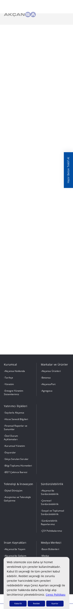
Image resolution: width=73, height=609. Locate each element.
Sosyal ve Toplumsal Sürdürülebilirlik (52, 512)
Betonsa (46, 377)
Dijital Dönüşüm (13, 490)
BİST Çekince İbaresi (16, 472)
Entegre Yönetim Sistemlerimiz (13, 392)
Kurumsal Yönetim (15, 446)
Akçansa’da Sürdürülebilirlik (49, 492)
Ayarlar (54, 603)
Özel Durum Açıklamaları (11, 437)
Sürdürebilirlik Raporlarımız (49, 522)
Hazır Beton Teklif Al (68, 170)
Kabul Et (18, 603)
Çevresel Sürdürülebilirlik (49, 502)
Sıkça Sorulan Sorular (16, 459)
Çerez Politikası (55, 594)
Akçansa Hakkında (15, 371)
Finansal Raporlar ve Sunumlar (15, 427)
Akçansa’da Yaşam (15, 549)
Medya (45, 555)
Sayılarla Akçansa (14, 412)
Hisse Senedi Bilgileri (16, 419)
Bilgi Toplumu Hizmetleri (18, 465)
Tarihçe (9, 377)
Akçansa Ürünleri (51, 371)
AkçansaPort (49, 384)
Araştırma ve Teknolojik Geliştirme (17, 498)
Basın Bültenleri (50, 549)
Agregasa (47, 390)
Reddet (36, 603)
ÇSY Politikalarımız (52, 530)
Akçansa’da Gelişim (15, 555)
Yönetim (9, 384)
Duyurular (10, 452)
